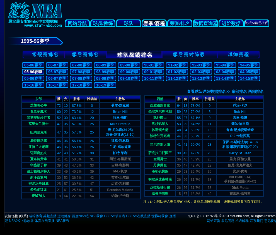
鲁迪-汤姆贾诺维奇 (240, 130)
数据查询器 (205, 23)
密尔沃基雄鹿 (38, 183)
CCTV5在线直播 (138, 216)
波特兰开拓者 (160, 136)
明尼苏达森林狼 (160, 179)
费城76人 (38, 196)
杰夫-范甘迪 (115, 135)
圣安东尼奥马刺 (160, 111)
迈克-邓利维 (120, 183)
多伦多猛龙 (38, 190)
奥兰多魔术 (38, 111)
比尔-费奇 (240, 171)
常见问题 (227, 221)
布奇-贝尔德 (120, 177)
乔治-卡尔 (240, 105)
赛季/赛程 (154, 23)
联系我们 (256, 221)
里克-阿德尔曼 (240, 159)
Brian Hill (120, 112)
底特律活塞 (38, 141)
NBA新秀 (62, 221)
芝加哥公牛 (38, 105)
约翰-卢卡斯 (120, 196)
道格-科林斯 (120, 141)
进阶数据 (231, 23)
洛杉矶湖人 (160, 124)
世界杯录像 (159, 216)
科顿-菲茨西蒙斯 (234, 147)
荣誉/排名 (180, 23)
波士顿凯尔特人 (38, 171)
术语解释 (242, 221)
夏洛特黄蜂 (38, 159)
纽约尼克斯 (38, 132)
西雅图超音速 (160, 105)
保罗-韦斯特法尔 (234, 142)
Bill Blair (236, 177)
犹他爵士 (160, 118)
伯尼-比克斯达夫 (240, 165)
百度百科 (253, 202)
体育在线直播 (45, 221)
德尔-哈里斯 (240, 124)
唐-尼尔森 (115, 130)
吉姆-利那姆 (120, 165)
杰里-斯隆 (240, 118)
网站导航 (77, 23)
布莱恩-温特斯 (240, 194)
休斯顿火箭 (160, 130)
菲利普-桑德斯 (234, 181)
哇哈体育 (35, 216)
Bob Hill (240, 112)
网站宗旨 (213, 221)
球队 (128, 23)
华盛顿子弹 (38, 165)
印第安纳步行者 (38, 118)
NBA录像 (96, 216)
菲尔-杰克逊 (120, 105)
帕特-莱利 (120, 153)
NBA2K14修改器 (21, 221)
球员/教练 (103, 23)
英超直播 (50, 216)
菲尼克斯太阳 (160, 145)
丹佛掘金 (160, 165)
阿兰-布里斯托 (120, 159)
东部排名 (239, 91)
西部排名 (256, 91)
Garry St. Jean (240, 153)
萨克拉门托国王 (160, 153)
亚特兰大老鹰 (38, 147)
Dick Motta (240, 188)
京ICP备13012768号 (203, 216)
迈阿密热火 (38, 153)
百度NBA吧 (80, 216)
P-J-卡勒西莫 (240, 136)
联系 (23, 216)
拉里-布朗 (120, 118)
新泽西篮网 (38, 177)
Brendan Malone (120, 190)
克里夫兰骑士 (38, 124)
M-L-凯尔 (120, 171)
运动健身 (64, 216)
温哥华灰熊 (160, 194)
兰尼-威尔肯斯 (120, 147)
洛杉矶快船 (160, 171)
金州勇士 (160, 159)
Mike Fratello (120, 124)
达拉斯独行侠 (160, 187)
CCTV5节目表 (114, 216)
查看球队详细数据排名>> (208, 91)
